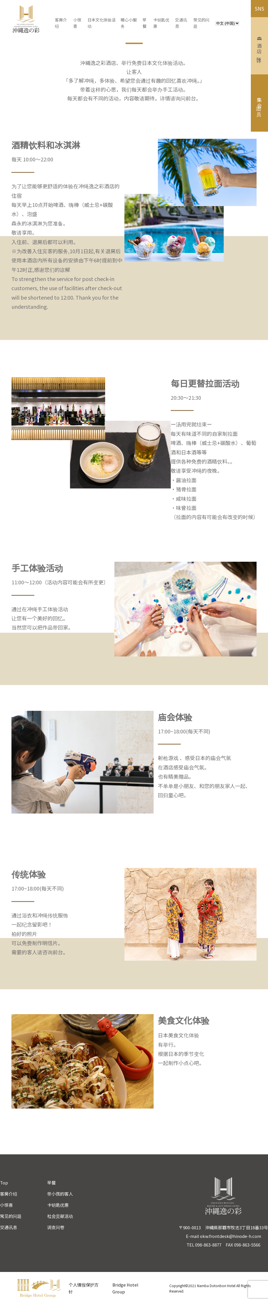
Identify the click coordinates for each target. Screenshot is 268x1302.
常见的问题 (10, 1216)
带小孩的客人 (60, 1194)
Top (4, 1183)
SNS (259, 8)
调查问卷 (55, 1227)
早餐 (51, 1183)
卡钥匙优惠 (58, 1205)
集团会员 (259, 103)
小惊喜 (6, 1205)
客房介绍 (8, 1194)
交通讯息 (8, 1227)
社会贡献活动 (60, 1216)
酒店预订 (259, 46)
